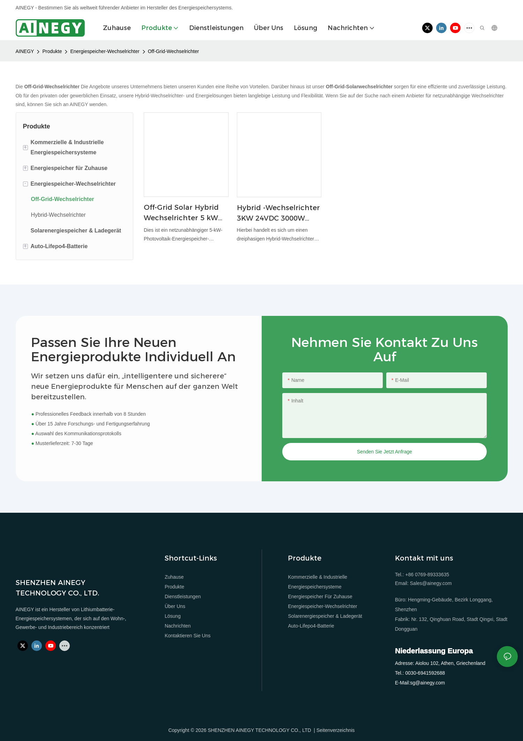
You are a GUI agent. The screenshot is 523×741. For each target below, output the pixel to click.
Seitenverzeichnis (335, 730)
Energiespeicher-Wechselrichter (104, 51)
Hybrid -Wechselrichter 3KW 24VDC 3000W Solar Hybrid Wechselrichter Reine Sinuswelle (278, 213)
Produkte (52, 51)
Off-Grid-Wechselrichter (173, 51)
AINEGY (25, 51)
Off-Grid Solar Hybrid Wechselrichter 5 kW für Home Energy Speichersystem (181, 213)
